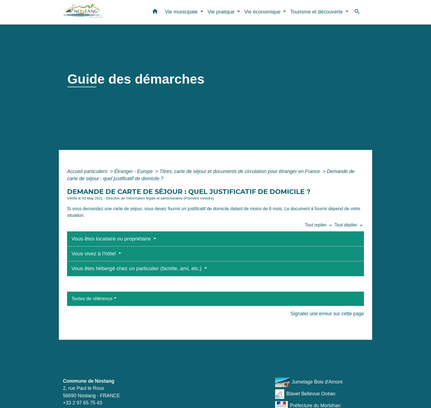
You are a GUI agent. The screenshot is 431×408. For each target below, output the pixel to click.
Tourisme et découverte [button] (317, 12)
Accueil (77, 93)
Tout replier (320, 225)
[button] (155, 12)
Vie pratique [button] (222, 12)
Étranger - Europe (134, 171)
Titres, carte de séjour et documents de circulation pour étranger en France (240, 171)
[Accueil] (97, 12)
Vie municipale (108, 93)
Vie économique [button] (263, 12)
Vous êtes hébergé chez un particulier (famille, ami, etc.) (137, 268)
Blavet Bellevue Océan (305, 394)
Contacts (82, 362)
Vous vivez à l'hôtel (94, 253)
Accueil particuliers (88, 171)
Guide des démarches (227, 93)
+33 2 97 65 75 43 (82, 403)
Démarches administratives (164, 93)
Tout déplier (349, 225)
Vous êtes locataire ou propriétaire (111, 239)
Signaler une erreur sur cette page (327, 313)
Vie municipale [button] (182, 12)
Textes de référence (91, 298)
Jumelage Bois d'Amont (308, 382)
